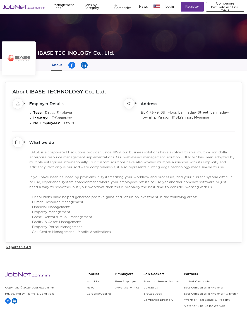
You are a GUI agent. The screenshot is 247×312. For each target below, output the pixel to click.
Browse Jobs (153, 294)
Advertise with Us (127, 287)
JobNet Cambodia (197, 281)
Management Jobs (64, 7)
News (143, 6)
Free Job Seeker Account (162, 281)
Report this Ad (18, 247)
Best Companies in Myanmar (203, 287)
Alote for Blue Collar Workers (204, 306)
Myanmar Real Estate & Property (207, 300)
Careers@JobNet (99, 294)
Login (169, 6)
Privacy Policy (15, 294)
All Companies (123, 7)
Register (192, 6)
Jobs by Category (91, 7)
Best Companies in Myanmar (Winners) (211, 294)
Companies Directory (158, 300)
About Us (93, 281)
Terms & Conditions (41, 294)
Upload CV (151, 287)
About (56, 65)
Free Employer (125, 281)
